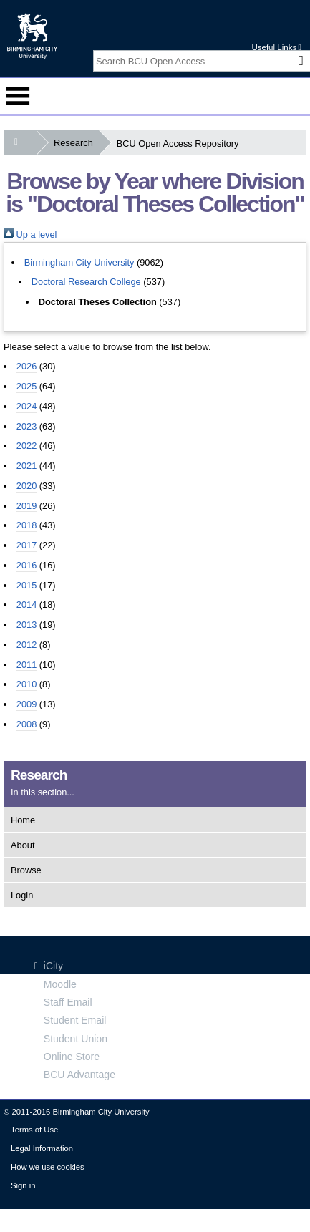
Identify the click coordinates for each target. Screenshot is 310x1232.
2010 (26, 684)
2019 (26, 505)
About (22, 845)
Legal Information (42, 1148)
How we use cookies (47, 1167)
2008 (26, 724)
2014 (26, 604)
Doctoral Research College (86, 281)
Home (23, 820)
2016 (26, 565)
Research (76, 142)
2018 (26, 525)
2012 (26, 644)
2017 (26, 545)
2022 (26, 445)
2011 (26, 664)
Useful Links (276, 47)
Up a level (30, 234)
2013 (26, 624)
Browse (26, 870)
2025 (26, 386)
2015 (26, 585)
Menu (18, 96)
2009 (26, 704)
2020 (26, 485)
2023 (26, 426)
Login (22, 895)
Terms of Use (34, 1129)
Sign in (23, 1185)
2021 (26, 465)
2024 (26, 406)
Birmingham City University (79, 262)
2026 (26, 366)
